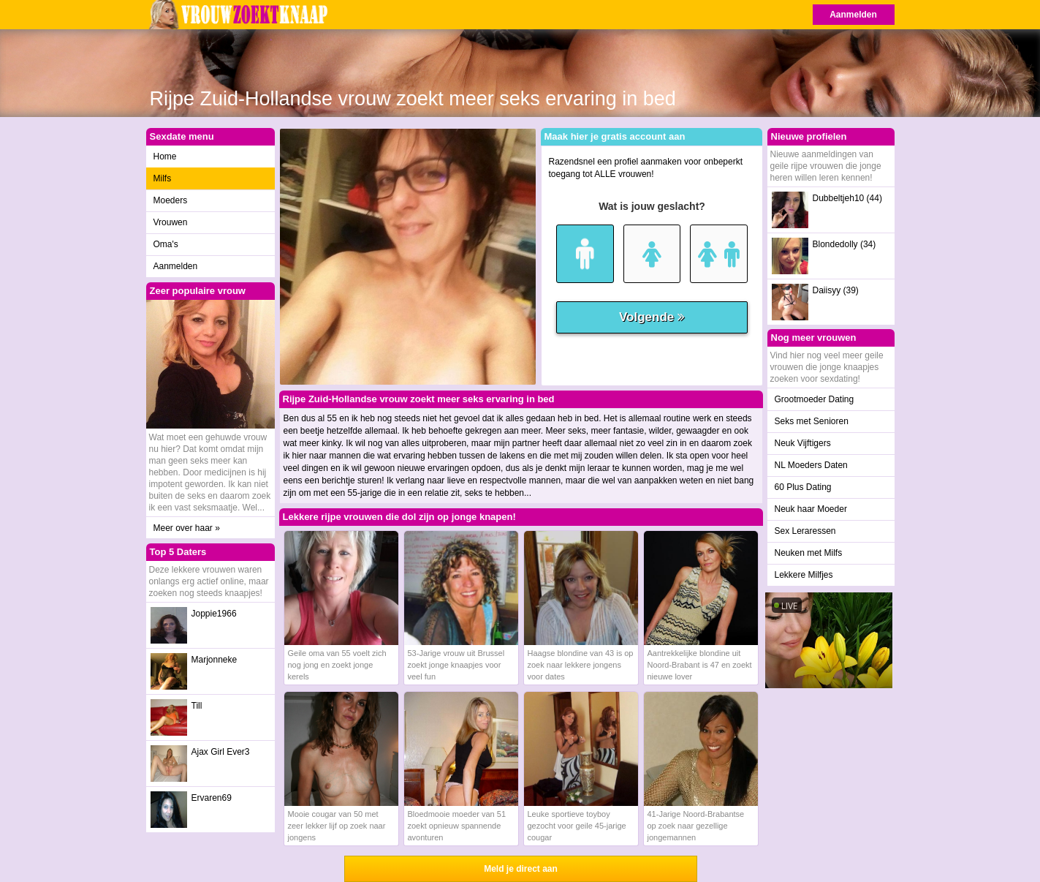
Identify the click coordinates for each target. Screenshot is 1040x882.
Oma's (165, 244)
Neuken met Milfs (809, 553)
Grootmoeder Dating (814, 399)
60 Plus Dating (803, 487)
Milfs (162, 178)
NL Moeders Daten (811, 465)
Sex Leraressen (805, 531)
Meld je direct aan (521, 869)
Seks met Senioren (812, 421)
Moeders (170, 200)
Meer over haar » (186, 528)
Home (165, 156)
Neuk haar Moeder (811, 509)
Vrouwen (170, 222)
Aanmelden (853, 15)
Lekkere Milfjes (804, 575)
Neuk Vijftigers (803, 443)
